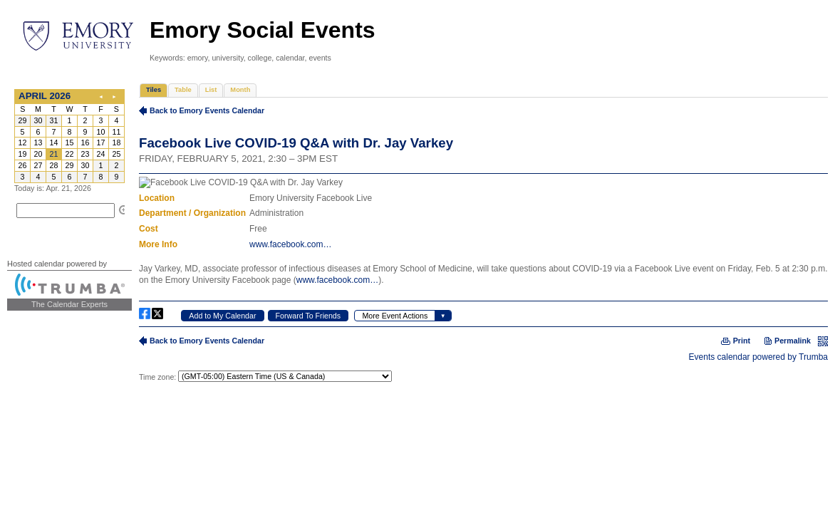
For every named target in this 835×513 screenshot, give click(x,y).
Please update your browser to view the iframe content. (69, 136)
